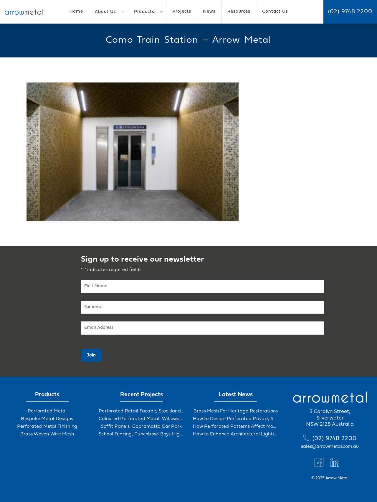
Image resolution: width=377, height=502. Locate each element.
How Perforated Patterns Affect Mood (235, 426)
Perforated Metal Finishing (47, 426)
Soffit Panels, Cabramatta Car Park (141, 426)
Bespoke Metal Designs (47, 419)
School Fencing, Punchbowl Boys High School (141, 434)
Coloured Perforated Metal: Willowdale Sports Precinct (141, 419)
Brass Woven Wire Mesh (47, 434)
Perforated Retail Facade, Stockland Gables (141, 411)
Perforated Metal (47, 411)
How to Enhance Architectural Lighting (235, 434)
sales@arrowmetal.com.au (330, 446)
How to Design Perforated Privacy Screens (235, 419)
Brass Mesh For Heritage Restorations (236, 411)
